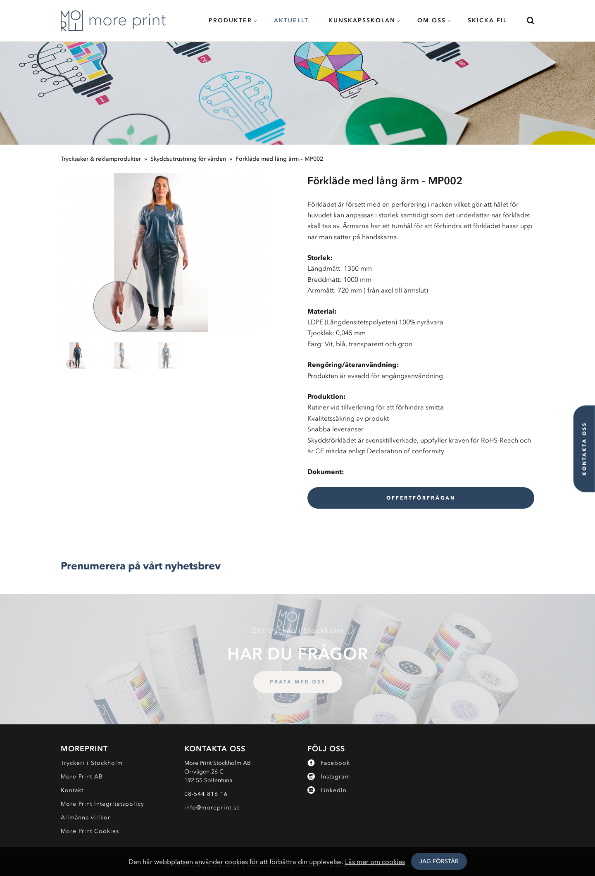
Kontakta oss (584, 449)
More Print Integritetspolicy (102, 803)
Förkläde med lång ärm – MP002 (279, 158)
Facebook (328, 762)
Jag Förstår (439, 861)
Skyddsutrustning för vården (188, 158)
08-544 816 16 (206, 793)
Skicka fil (487, 20)
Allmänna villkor (85, 817)
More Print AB (82, 776)
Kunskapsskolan (361, 20)
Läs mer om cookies (375, 861)
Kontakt (72, 790)
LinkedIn (327, 790)
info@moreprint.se (212, 807)
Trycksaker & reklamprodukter (101, 158)
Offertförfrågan (420, 498)
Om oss (431, 20)
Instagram (328, 776)
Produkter (230, 20)
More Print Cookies (90, 831)
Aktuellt (291, 20)
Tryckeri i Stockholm (92, 762)
